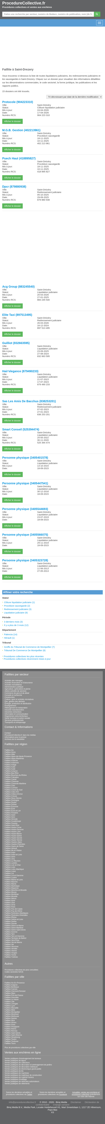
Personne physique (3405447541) (25, 483)
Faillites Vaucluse (11, 946)
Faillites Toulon (10, 1039)
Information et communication (16, 714)
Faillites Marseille (11, 1008)
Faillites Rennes (11, 1031)
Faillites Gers (10, 817)
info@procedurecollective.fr (22, 1102)
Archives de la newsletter (14, 739)
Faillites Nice (10, 1020)
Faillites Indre (10, 852)
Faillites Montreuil (12, 1014)
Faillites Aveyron (11, 771)
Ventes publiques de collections (17, 1063)
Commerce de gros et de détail (17, 693)
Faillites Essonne (11, 807)
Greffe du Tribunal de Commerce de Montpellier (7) (29, 647)
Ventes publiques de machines (17, 1073)
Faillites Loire (10, 867)
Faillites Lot (9, 873)
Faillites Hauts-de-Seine (14, 846)
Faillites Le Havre (12, 999)
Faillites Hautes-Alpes (13, 842)
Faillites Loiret (10, 871)
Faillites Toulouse (11, 1041)
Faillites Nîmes (10, 1022)
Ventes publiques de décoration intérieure (21, 1067)
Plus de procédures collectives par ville (20, 1048)
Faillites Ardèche (11, 761)
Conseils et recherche (13, 695)
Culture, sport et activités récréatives (19, 699)
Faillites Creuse (11, 796)
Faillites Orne (10, 905)
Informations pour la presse (15, 737)
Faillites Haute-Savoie (13, 838)
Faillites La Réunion (12, 861)
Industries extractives (13, 712)
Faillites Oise (10, 903)
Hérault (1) (9, 638)
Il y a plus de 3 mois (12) (16, 625)
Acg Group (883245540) (18, 286)
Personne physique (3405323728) (25, 560)
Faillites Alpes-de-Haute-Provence (18, 756)
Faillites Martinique (12, 886)
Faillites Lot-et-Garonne (14, 875)
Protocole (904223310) (17, 102)
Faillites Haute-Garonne (14, 829)
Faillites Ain (9, 750)
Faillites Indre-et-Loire (13, 855)
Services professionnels (14, 720)
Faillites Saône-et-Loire (14, 919)
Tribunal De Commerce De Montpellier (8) (25, 650)
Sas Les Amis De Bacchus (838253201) (29, 401)
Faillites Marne (10, 884)
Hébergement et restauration (16, 708)
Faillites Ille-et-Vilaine (13, 850)
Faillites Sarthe (10, 921)
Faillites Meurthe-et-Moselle (16, 890)
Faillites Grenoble (12, 997)
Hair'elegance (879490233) (20, 371)
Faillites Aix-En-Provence (14, 983)
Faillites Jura (10, 859)
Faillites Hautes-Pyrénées (15, 844)
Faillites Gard (10, 815)
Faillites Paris (10, 907)
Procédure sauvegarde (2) (17, 605)
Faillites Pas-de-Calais (13, 909)
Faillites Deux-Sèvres (13, 798)
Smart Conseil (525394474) (20, 429)
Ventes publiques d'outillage (16, 1079)
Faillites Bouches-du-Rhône (16, 775)
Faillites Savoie (11, 924)
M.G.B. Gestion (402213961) (21, 130)
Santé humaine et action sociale (17, 718)
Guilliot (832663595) (16, 343)
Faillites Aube (10, 767)
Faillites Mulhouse (12, 1016)
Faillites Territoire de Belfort (15, 938)
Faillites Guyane (11, 823)
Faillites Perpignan (12, 1027)
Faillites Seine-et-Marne (14, 926)
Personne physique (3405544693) (25, 509)
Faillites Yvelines (11, 957)
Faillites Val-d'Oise (12, 940)
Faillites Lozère (11, 878)
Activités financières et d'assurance (19, 683)
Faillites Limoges (11, 1004)
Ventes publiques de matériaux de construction (23, 1075)
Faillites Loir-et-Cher (13, 865)
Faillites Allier (10, 754)
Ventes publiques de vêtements (17, 1084)
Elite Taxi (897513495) (17, 314)
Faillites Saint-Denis (12, 1033)
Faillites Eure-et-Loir (13, 811)
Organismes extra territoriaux (16, 716)
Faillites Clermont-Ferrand (15, 991)
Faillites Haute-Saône (13, 836)
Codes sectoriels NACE (14, 972)
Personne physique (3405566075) (25, 534)
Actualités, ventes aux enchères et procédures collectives (86, 1093)
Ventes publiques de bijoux (15, 1061)
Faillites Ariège (10, 765)
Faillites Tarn (10, 934)
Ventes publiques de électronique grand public (23, 1069)
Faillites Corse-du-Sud (13, 790)
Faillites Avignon (11, 985)
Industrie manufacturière (14, 710)
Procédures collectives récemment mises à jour (27, 659)
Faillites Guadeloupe (13, 821)
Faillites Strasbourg (12, 1037)
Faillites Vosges (11, 953)
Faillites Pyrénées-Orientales (16, 915)
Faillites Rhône (10, 917)
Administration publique (14, 687)
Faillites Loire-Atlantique (14, 869)
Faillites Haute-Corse (13, 827)
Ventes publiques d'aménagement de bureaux (23, 1058)
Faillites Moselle (11, 896)
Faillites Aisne (10, 752)
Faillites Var (9, 944)
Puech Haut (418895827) (19, 158)
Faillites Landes (11, 863)
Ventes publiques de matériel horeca (19, 1077)
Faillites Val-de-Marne (13, 942)
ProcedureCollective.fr (23, 3)
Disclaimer (76, 1102)
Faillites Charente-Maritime (15, 784)
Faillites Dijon (10, 993)
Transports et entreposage (15, 722)
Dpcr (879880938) (14, 186)
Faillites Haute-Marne (13, 834)
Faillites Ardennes (12, 763)
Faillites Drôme (11, 804)
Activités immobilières (13, 685)
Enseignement (10, 706)
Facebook (63, 1094)
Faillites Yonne (10, 955)
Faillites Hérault (11, 848)
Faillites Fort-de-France (14, 995)
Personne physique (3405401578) (25, 457)
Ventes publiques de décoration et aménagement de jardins (28, 1065)
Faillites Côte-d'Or (12, 792)
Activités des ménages (14, 681)
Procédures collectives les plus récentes (24, 656)
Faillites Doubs (10, 802)
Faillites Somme (11, 932)
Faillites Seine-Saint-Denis (15, 930)
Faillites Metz (10, 1010)
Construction (10, 697)
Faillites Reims (10, 1029)
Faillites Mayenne (12, 888)
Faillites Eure (10, 809)
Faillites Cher (10, 786)
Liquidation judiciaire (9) (16, 612)
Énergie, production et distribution (18, 704)
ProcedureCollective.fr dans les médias (20, 735)
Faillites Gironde (11, 819)
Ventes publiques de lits (14, 1071)
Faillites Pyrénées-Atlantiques (16, 913)
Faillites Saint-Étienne (13, 1035)
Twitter (29, 1094)
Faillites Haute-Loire (13, 832)
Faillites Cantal (10, 779)
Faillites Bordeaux (12, 987)
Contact (8, 733)
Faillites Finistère (11, 813)
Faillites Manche (11, 882)
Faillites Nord (10, 901)
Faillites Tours (10, 1043)
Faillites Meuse (11, 892)
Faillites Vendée (11, 949)
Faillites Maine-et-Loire (14, 880)
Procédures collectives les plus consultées (21, 970)
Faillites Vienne (11, 951)
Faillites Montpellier (12, 1012)
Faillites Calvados (12, 777)
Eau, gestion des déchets (15, 701)
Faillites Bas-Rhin (12, 773)
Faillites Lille (9, 1002)
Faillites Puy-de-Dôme (13, 911)
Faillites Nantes (11, 1018)
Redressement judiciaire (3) (17, 609)
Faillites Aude (10, 769)
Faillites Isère (10, 857)
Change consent (61, 1104)
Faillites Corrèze (11, 788)
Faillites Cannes (11, 989)
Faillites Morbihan (12, 894)
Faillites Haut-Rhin (12, 825)
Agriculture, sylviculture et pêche (17, 689)
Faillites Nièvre (10, 898)
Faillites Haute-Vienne (13, 840)
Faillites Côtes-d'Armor (14, 794)
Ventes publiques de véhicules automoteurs (22, 1081)
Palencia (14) (10, 634)
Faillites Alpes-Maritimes (14, 758)
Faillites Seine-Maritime (14, 928)
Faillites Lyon (10, 1006)
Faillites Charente (12, 781)
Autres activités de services (15, 691)
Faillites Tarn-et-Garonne (14, 936)
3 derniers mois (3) (13, 621)
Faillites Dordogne (12, 800)
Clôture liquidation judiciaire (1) (19, 602)
